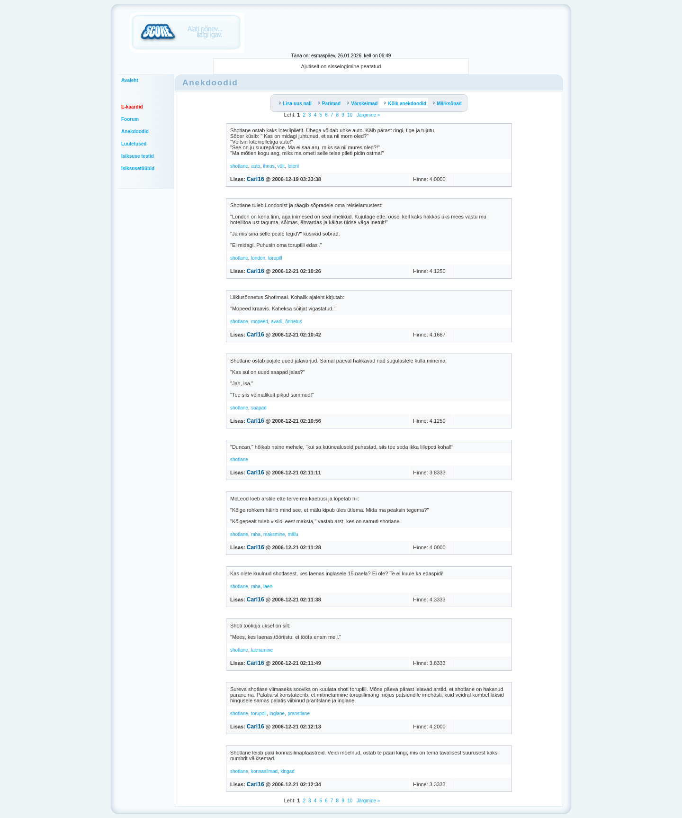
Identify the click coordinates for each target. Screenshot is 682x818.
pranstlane (298, 713)
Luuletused (133, 143)
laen (267, 586)
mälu (293, 534)
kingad (287, 771)
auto (255, 166)
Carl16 (255, 179)
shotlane (239, 166)
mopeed (259, 321)
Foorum (130, 119)
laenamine (262, 650)
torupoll (259, 713)
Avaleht (129, 80)
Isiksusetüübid (137, 168)
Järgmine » (367, 115)
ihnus (269, 166)
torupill (275, 258)
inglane (277, 713)
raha (255, 534)
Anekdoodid (135, 131)
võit (281, 166)
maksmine (274, 534)
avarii (276, 321)
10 (349, 115)
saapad (259, 407)
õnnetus (293, 321)
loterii (293, 166)
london (258, 258)
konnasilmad (264, 771)
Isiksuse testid (137, 156)
